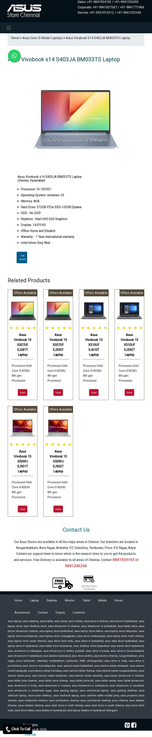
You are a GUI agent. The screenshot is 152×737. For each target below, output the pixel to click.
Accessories (22, 612)
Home (18, 600)
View (22, 392)
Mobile (102, 600)
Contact (43, 612)
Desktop (52, 600)
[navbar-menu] (8, 28)
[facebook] (133, 725)
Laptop (34, 600)
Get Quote (22, 257)
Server (119, 600)
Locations (79, 612)
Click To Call (17, 729)
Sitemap (30, 734)
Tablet (86, 600)
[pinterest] (127, 725)
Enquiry (60, 612)
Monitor (70, 600)
